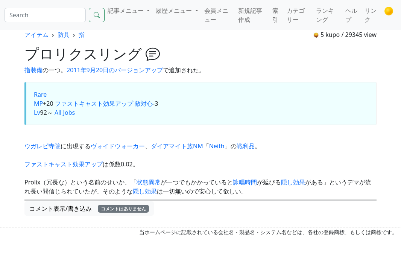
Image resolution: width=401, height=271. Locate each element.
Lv (37, 112)
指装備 (33, 70)
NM (198, 146)
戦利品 (246, 146)
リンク (371, 15)
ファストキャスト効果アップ (94, 103)
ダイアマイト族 (172, 146)
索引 (275, 15)
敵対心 (144, 103)
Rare (40, 94)
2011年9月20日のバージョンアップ (115, 70)
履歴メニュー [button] (174, 10)
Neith (217, 146)
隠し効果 (293, 182)
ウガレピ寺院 (42, 146)
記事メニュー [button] (126, 10)
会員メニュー (216, 15)
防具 (64, 34)
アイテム (36, 34)
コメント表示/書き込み (89, 208)
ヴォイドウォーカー (118, 146)
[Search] (45, 15)
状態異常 (149, 182)
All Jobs (65, 112)
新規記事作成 (250, 15)
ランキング (325, 15)
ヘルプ (351, 15)
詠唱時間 (245, 182)
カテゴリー (296, 15)
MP (38, 103)
